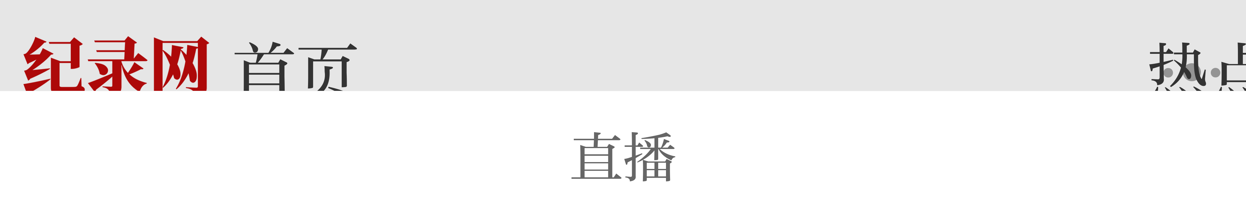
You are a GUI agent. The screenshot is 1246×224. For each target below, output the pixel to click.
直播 (623, 157)
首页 (296, 72)
